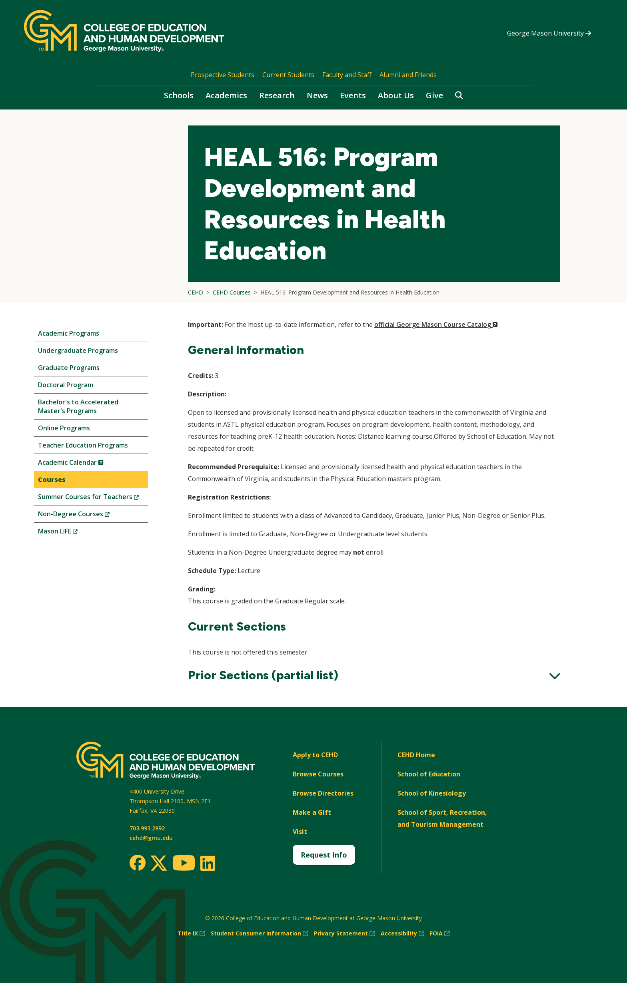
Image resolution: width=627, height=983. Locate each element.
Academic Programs (68, 333)
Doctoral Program (65, 384)
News (317, 95)
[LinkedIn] (207, 863)
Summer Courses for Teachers (93, 498)
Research (277, 95)
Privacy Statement (344, 933)
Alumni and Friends (408, 74)
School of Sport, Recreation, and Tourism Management (442, 818)
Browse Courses (318, 774)
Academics (226, 95)
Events (353, 95)
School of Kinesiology (431, 793)
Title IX (191, 933)
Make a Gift (312, 812)
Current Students (288, 74)
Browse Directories (323, 793)
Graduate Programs (69, 367)
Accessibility (402, 933)
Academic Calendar (84, 464)
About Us (396, 95)
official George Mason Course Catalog (436, 324)
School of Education (428, 774)
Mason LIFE (71, 532)
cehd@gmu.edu (151, 838)
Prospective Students (222, 74)
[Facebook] (138, 863)
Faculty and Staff (346, 74)
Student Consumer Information (259, 933)
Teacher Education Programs (83, 445)
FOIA (440, 933)
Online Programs (64, 428)
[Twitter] (159, 863)
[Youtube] (184, 864)
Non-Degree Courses (87, 515)
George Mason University (549, 33)
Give (434, 95)
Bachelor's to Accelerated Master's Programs (78, 406)
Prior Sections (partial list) (374, 675)
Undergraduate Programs (78, 350)
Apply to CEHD (315, 754)
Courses (52, 479)
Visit (300, 831)
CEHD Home (416, 754)
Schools (179, 95)
